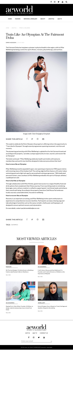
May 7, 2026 (8, 274)
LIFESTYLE (51, 19)
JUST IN (27, 333)
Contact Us (44, 333)
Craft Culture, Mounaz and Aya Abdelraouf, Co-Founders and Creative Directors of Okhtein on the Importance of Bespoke (51, 271)
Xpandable (49, 347)
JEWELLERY (41, 303)
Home (10, 19)
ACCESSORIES (42, 266)
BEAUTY (43, 19)
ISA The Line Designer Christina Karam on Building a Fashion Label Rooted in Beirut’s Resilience (20, 271)
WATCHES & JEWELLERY (30, 19)
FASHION (17, 19)
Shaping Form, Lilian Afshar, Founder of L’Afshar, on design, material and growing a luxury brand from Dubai (19, 308)
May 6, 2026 (8, 312)
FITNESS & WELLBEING (24, 27)
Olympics (14, 224)
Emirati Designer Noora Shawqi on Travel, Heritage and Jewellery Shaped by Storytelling (52, 307)
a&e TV (35, 333)
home (7, 27)
